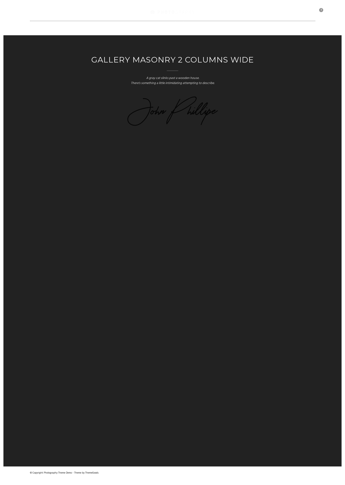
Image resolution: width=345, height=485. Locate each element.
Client (217, 28)
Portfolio (121, 28)
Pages (146, 28)
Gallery (95, 28)
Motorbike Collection (252, 28)
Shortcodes (191, 28)
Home (73, 28)
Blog (165, 28)
